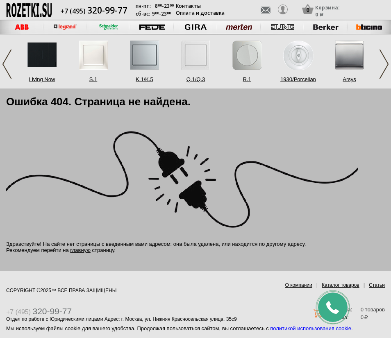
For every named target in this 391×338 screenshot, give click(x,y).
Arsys (349, 79)
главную (80, 250)
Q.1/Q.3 (195, 79)
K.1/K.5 (144, 79)
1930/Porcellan (298, 79)
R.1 (247, 79)
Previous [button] (7, 64)
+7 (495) (93, 11)
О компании (298, 285)
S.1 (93, 79)
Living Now (42, 79)
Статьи (377, 285)
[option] (65, 27)
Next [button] (384, 64)
